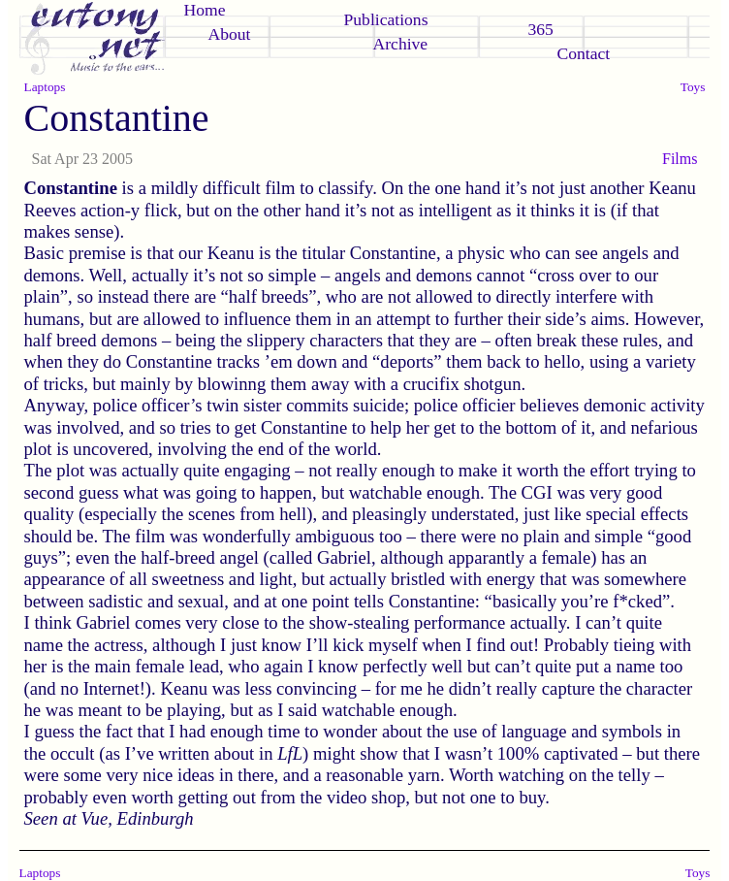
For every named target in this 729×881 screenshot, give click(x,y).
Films (679, 158)
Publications (386, 19)
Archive (400, 43)
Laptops (45, 87)
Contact (584, 53)
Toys (693, 87)
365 (541, 29)
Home (205, 9)
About (229, 34)
